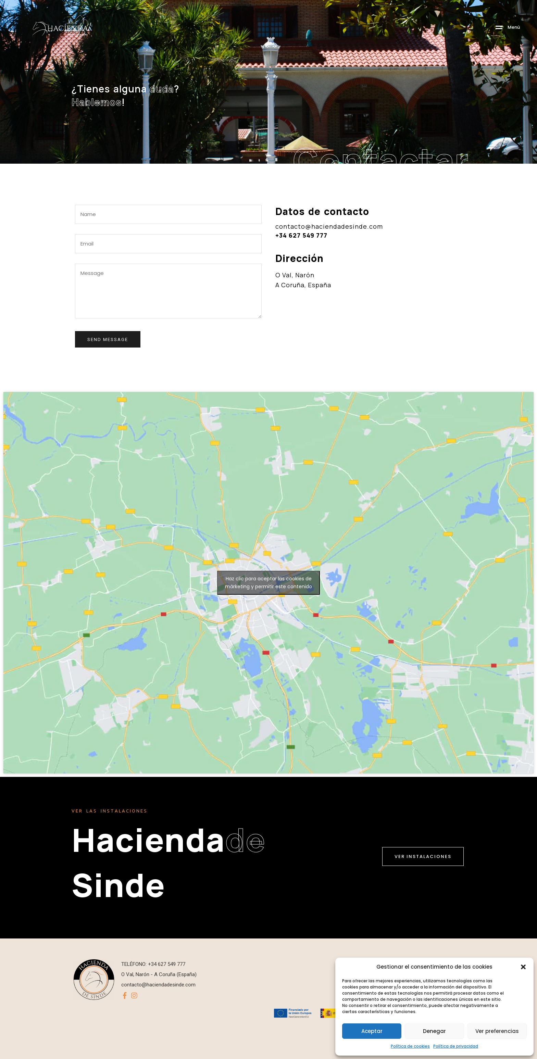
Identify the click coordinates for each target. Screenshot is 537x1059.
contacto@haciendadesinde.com (329, 226)
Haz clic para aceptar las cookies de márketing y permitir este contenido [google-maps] (268, 582)
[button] (523, 966)
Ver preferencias (497, 1031)
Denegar (434, 1031)
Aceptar (372, 1031)
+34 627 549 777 (301, 235)
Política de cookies (410, 1046)
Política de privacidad (455, 1046)
